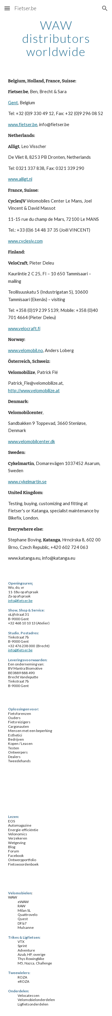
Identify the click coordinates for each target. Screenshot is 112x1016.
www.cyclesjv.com (25, 241)
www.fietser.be (22, 124)
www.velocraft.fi (24, 328)
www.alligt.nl (20, 179)
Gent (13, 102)
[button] (7, 8)
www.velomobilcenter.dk (31, 441)
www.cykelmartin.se (27, 481)
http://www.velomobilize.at (34, 390)
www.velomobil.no (25, 350)
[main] (56, 38)
